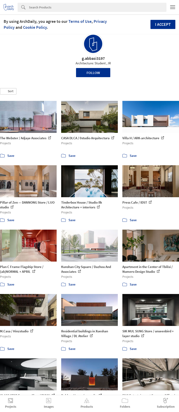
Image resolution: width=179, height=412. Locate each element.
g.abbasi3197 (93, 58)
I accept (163, 24)
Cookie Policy (35, 27)
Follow (93, 72)
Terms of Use (80, 21)
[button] (8, 91)
